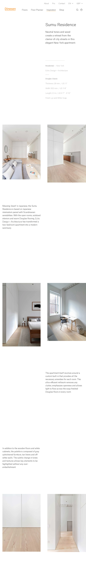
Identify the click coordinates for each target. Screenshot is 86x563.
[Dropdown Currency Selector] (80, 4)
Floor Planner (37, 10)
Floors (25, 10)
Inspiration (51, 10)
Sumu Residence (60, 25)
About (46, 3)
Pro (53, 3)
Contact (61, 3)
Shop (61, 10)
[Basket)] (81, 10)
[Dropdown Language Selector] (70, 4)
